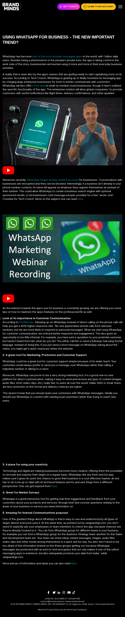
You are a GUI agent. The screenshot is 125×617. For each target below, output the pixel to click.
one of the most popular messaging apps (57, 56)
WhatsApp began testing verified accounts (53, 179)
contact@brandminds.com (52, 601)
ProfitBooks (26, 322)
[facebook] (50, 592)
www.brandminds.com (75, 601)
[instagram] (64, 592)
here (80, 198)
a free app (38, 85)
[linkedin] (60, 592)
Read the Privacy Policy (48, 610)
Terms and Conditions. (77, 610)
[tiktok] (74, 592)
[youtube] (69, 592)
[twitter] (55, 592)
